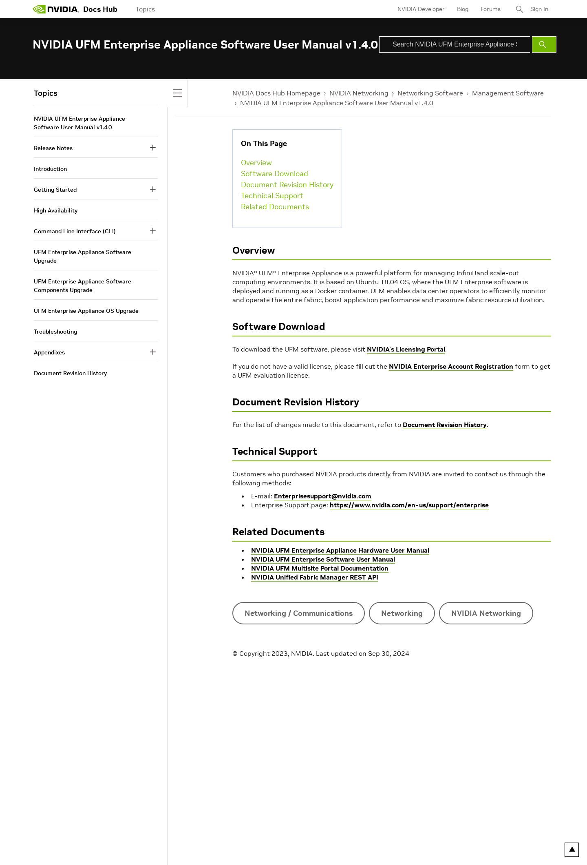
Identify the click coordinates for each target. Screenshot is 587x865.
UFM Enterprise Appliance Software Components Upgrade (82, 286)
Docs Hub (100, 9)
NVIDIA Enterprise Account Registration (451, 366)
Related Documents (275, 206)
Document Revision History (287, 184)
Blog (462, 9)
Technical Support (272, 195)
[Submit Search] (544, 44)
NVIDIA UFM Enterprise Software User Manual (323, 559)
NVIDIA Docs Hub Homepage (276, 93)
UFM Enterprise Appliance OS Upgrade (86, 310)
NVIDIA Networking (358, 93)
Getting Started (55, 189)
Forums (491, 9)
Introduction (50, 169)
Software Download (274, 173)
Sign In (539, 9)
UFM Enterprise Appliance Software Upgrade (82, 256)
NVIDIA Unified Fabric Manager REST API (314, 577)
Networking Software (430, 93)
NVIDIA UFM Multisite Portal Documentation (319, 568)
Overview (256, 162)
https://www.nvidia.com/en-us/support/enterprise (409, 505)
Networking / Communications (299, 613)
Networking (402, 613)
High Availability (55, 210)
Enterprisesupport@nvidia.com (322, 496)
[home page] (56, 9)
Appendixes (49, 352)
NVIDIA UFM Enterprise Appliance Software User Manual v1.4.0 (336, 103)
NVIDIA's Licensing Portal (406, 349)
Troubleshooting (55, 331)
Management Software (508, 93)
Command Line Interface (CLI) (75, 231)
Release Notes (53, 148)
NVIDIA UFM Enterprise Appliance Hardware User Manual (340, 550)
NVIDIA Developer (421, 9)
